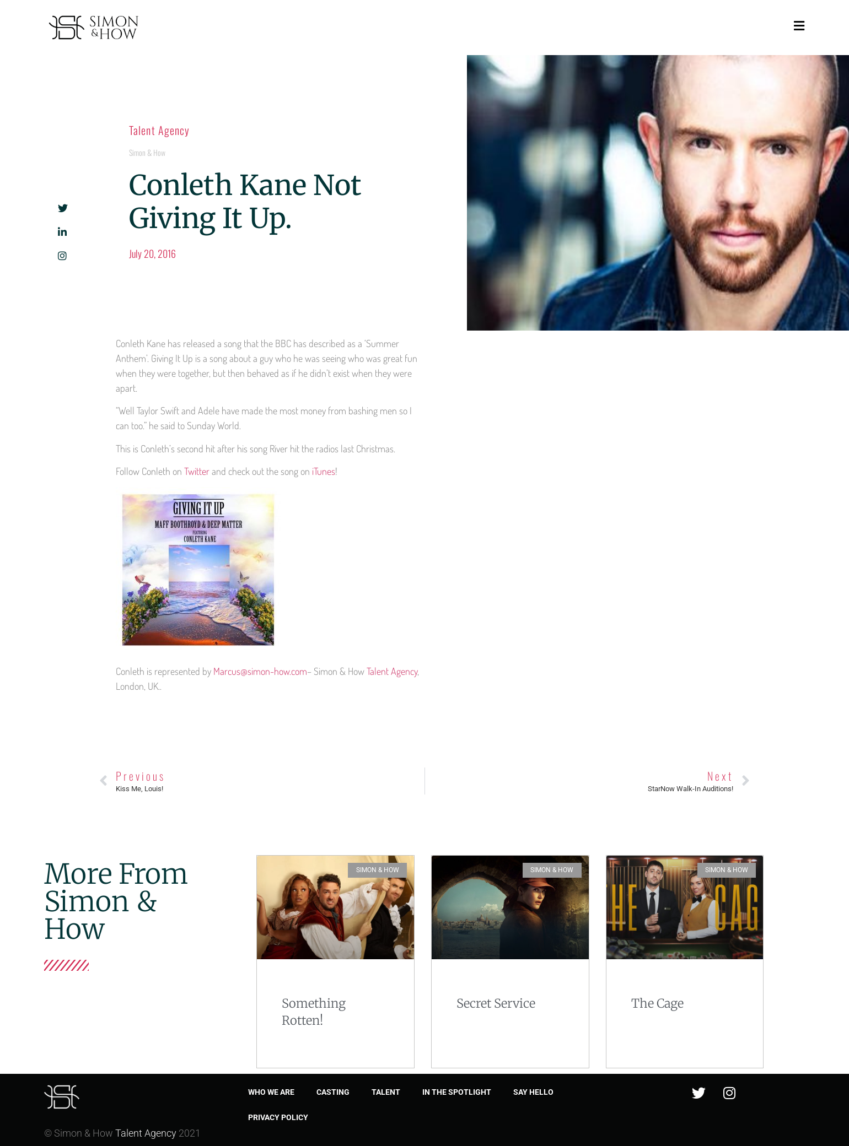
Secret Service (495, 1003)
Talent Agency (159, 130)
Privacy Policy (278, 1117)
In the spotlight (456, 1092)
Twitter (196, 471)
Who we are (271, 1092)
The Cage (657, 1003)
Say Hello (533, 1092)
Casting (333, 1092)
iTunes (323, 471)
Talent (386, 1092)
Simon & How (147, 152)
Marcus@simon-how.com (260, 671)
